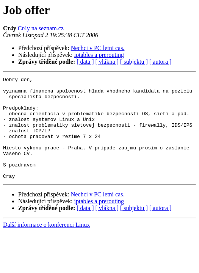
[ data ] (85, 61)
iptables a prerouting (99, 55)
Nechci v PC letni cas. (98, 48)
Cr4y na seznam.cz (41, 28)
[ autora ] (160, 61)
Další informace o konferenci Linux (46, 245)
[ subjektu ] (134, 61)
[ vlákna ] (107, 61)
